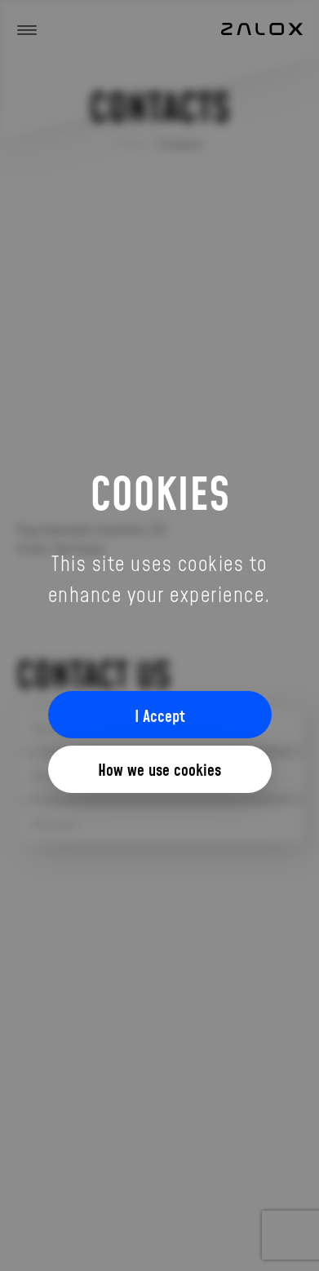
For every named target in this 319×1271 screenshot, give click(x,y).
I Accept (160, 715)
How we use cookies (159, 769)
